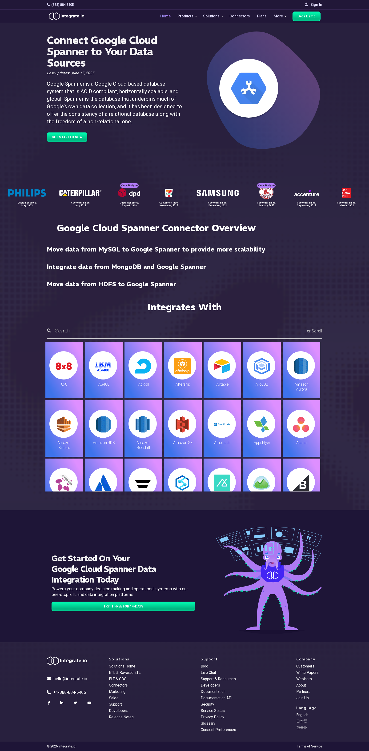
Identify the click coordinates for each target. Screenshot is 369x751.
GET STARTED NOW (67, 137)
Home (162, 17)
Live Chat (208, 672)
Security (207, 704)
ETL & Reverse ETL (125, 672)
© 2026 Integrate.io (61, 746)
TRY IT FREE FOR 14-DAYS (123, 606)
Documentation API (217, 698)
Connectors (239, 17)
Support (115, 704)
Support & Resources (218, 679)
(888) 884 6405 (60, 5)
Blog (204, 666)
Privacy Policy (212, 717)
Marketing (117, 691)
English (302, 715)
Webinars (304, 679)
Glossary (208, 723)
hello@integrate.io (67, 678)
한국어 (302, 727)
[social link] (49, 703)
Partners (303, 691)
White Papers (307, 672)
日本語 (302, 721)
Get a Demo (308, 17)
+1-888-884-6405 (66, 692)
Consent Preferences (218, 729)
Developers (118, 710)
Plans (262, 17)
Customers (305, 666)
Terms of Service (309, 746)
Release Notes (121, 717)
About (301, 685)
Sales (113, 698)
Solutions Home (122, 666)
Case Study (129, 181)
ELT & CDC (117, 679)
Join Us (302, 698)
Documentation (213, 691)
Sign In (313, 4)
